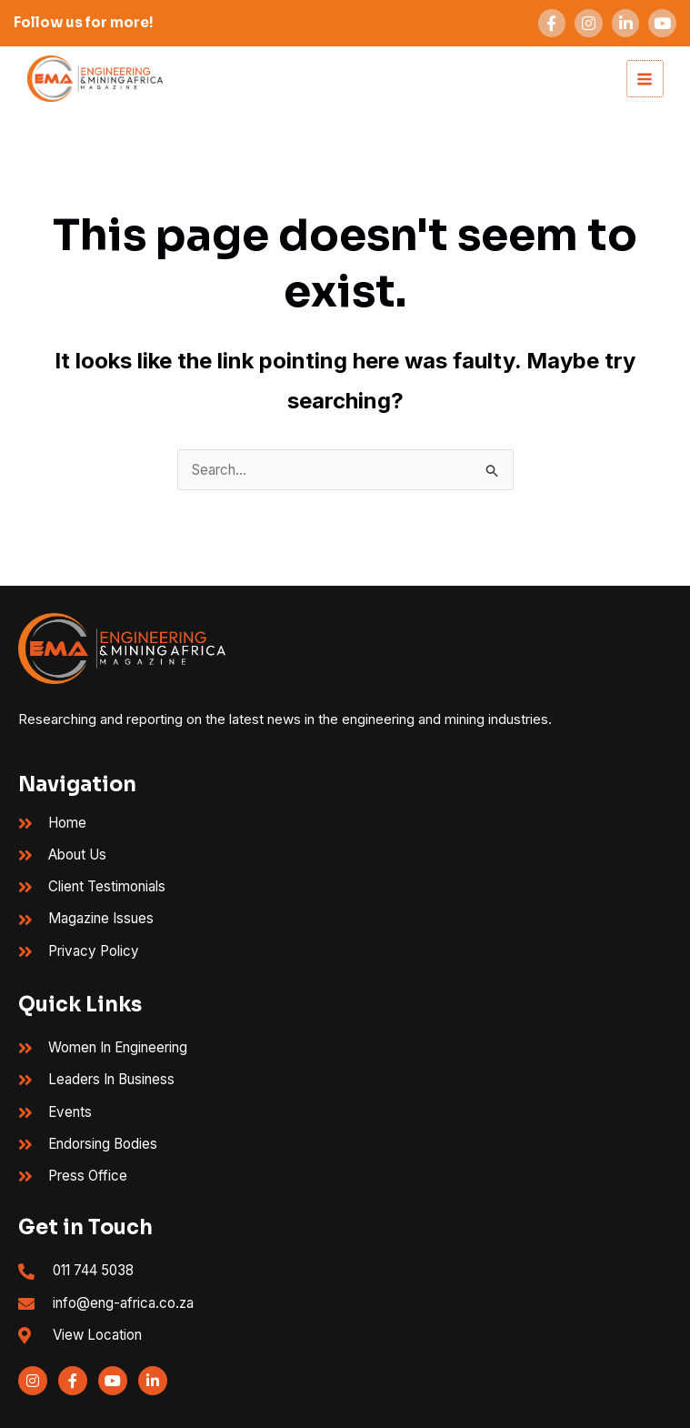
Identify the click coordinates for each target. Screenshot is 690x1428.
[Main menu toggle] (643, 78)
